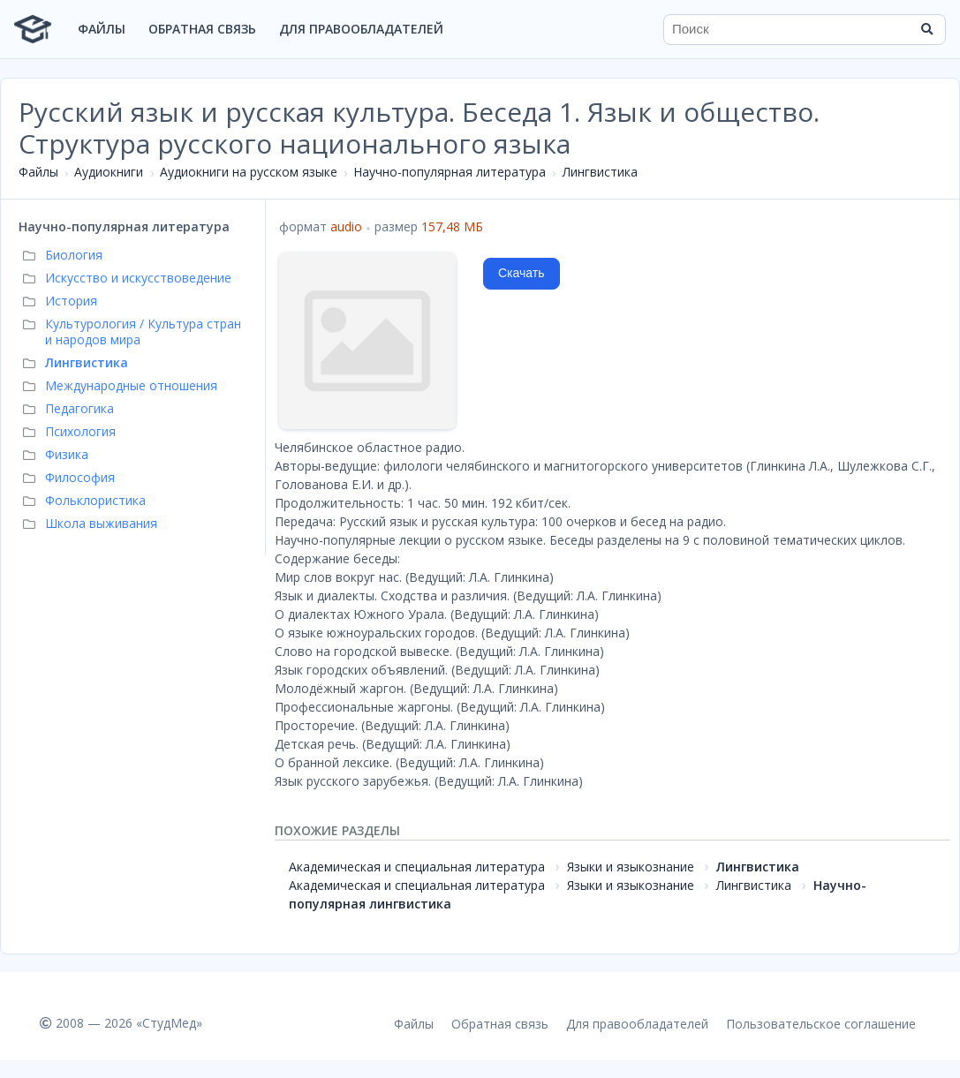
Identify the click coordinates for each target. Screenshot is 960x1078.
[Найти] (926, 29)
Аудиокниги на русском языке (248, 171)
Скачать (521, 273)
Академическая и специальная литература (417, 866)
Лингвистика (600, 171)
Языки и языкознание (630, 866)
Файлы (101, 28)
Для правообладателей (361, 28)
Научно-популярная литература (449, 171)
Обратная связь (202, 28)
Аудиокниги (108, 171)
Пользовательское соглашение (821, 1023)
